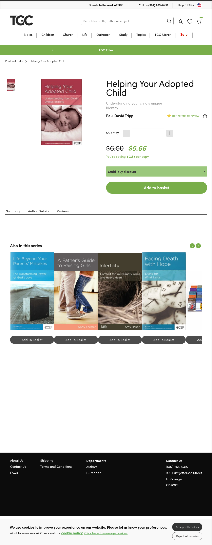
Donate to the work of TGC (106, 5)
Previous (52, 50)
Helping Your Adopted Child (47, 61)
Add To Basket (32, 340)
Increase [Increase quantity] (169, 133)
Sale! (184, 35)
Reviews (63, 211)
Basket (201, 20)
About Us (16, 460)
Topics (141, 35)
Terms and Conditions (56, 466)
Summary (13, 211)
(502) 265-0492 (158, 5)
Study (123, 35)
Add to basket (156, 187)
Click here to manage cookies (106, 533)
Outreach (103, 35)
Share (205, 116)
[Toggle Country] (199, 5)
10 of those (35, 20)
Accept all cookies (187, 527)
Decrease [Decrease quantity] (126, 133)
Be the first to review (185, 115)
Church (68, 35)
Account (181, 21)
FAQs (14, 472)
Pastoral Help (14, 61)
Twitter (185, 505)
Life (85, 35)
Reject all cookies (187, 536)
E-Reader (93, 473)
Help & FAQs (186, 5)
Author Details (38, 211)
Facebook (193, 505)
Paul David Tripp (119, 115)
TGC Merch (163, 35)
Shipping (46, 460)
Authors (91, 467)
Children (47, 35)
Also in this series (26, 245)
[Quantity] (148, 133)
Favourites (189, 21)
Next (160, 50)
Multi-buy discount (122, 171)
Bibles (28, 35)
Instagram (200, 505)
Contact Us (18, 466)
